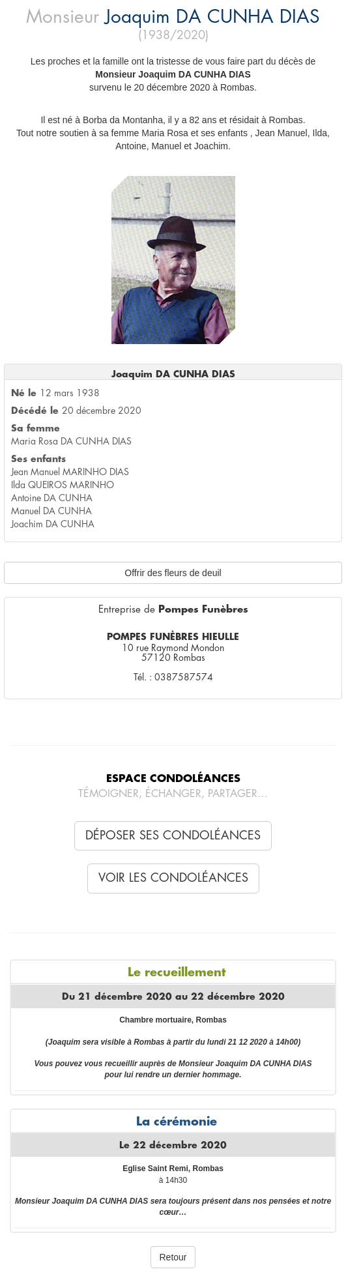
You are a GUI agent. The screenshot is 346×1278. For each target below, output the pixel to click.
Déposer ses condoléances (173, 835)
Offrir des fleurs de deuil (172, 573)
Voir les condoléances (173, 878)
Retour (172, 1257)
